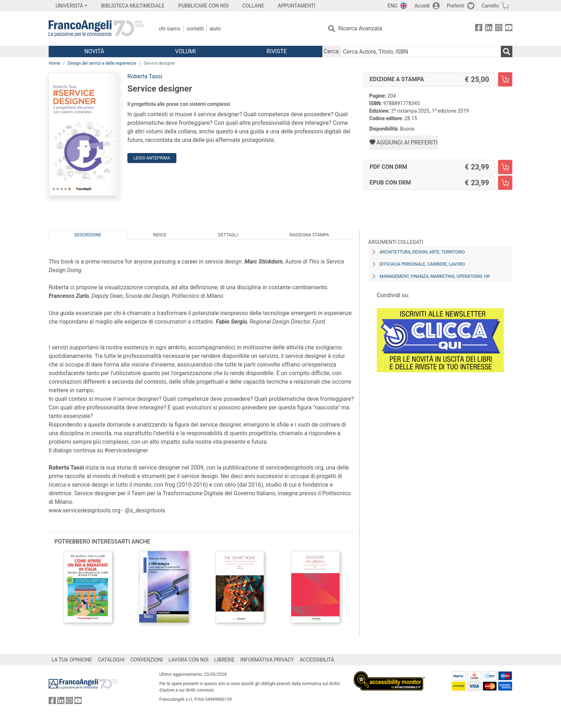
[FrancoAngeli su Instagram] (498, 29)
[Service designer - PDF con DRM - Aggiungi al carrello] (505, 167)
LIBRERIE (224, 660)
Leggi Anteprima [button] (151, 158)
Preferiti (455, 6)
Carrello (490, 6)
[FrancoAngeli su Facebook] (478, 29)
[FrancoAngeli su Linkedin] (488, 29)
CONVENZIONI (146, 660)
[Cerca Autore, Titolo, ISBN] (421, 51)
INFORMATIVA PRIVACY (267, 660)
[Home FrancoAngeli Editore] (96, 28)
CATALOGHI (111, 660)
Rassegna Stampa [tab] (309, 234)
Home (54, 63)
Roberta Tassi (144, 76)
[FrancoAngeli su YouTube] (508, 29)
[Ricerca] (506, 51)
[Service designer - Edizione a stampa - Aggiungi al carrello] (505, 79)
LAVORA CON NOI (189, 660)
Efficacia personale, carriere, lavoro (422, 264)
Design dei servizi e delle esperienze (102, 63)
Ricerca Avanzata (360, 28)
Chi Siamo (169, 28)
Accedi (422, 6)
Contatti (195, 28)
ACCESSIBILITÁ (317, 660)
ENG (392, 6)
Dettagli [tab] (228, 234)
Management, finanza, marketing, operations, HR (435, 276)
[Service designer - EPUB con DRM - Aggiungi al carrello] (505, 183)
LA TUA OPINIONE (72, 660)
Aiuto (215, 28)
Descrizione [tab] (87, 234)
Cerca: (332, 51)
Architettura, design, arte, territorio (422, 252)
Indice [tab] (159, 234)
